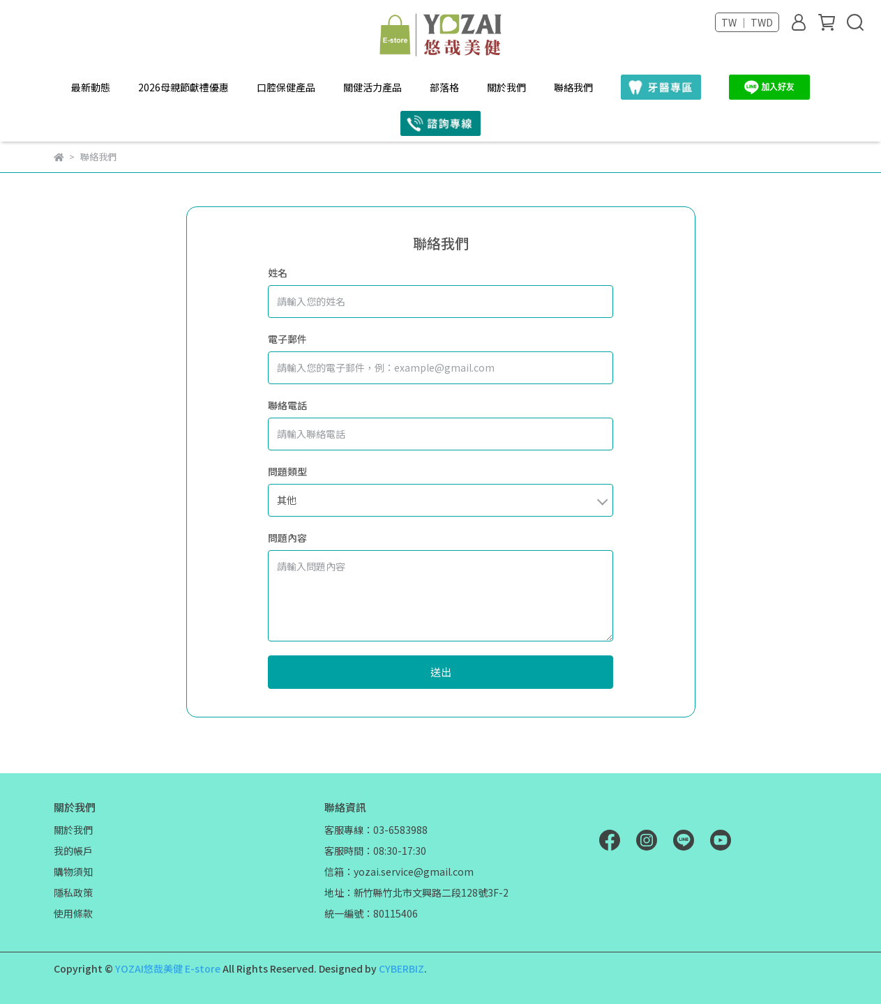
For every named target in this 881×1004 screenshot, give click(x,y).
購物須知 (73, 871)
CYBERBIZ (401, 968)
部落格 (444, 87)
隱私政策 (73, 892)
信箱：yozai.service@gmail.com (399, 871)
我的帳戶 (73, 851)
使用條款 (73, 913)
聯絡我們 (573, 87)
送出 (440, 671)
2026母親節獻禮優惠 (183, 87)
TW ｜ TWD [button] (747, 22)
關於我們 (506, 87)
